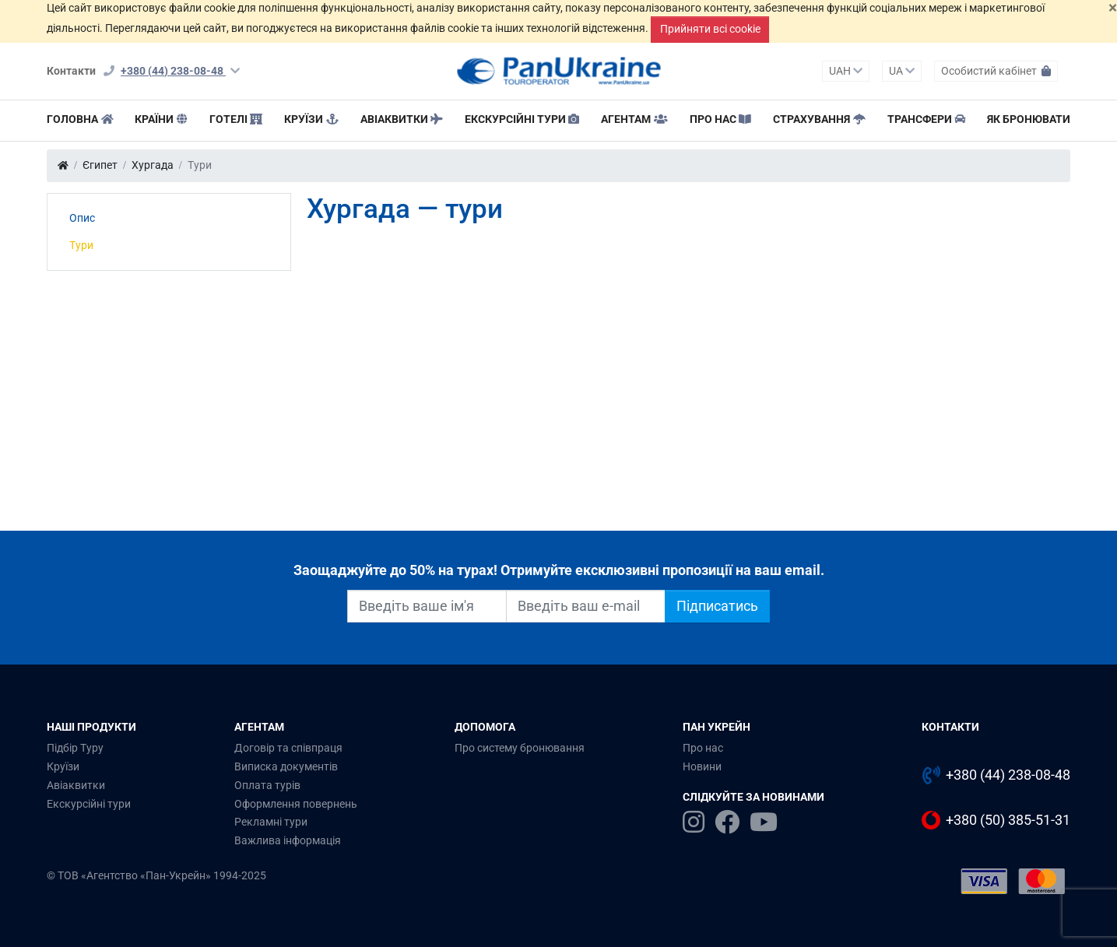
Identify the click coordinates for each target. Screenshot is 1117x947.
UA (902, 71)
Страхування (819, 119)
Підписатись (717, 606)
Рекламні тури (270, 821)
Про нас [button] (721, 119)
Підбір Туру (75, 748)
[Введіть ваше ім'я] (427, 606)
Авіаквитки (402, 119)
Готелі (236, 119)
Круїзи (311, 119)
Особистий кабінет (996, 71)
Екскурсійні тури (522, 119)
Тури (81, 245)
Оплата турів (267, 785)
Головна (80, 119)
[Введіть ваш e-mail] (586, 606)
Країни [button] (161, 119)
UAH (845, 71)
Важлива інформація (287, 840)
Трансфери (926, 119)
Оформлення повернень (295, 804)
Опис (82, 218)
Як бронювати (1028, 119)
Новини (702, 766)
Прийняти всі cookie (710, 29)
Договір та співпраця (288, 748)
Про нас (703, 748)
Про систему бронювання (520, 748)
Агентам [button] (634, 119)
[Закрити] (1112, 8)
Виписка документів (286, 766)
